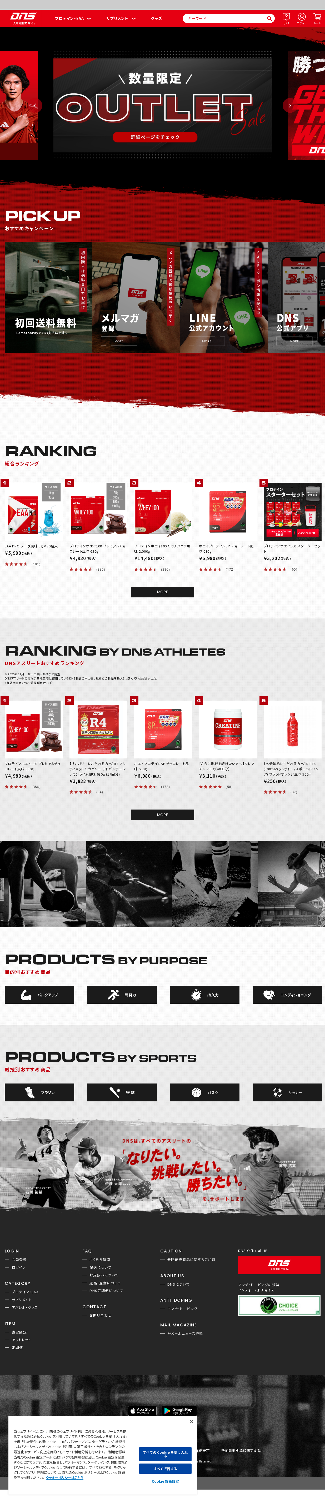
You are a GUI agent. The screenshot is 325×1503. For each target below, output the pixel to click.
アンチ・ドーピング (182, 1308)
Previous (34, 105)
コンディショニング (296, 994)
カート (317, 23)
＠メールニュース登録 (185, 1333)
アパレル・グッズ (25, 1307)
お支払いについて (103, 1274)
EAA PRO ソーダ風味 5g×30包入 (31, 545)
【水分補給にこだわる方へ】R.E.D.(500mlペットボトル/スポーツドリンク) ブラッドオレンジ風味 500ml (291, 769)
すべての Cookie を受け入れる (165, 1454)
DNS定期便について (106, 1290)
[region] (102, 1455)
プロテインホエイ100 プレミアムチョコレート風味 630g (97, 548)
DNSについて (178, 1284)
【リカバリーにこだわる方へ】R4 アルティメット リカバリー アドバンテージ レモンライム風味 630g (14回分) (97, 769)
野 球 (130, 1092)
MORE (162, 592)
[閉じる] (191, 1421)
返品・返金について (105, 1282)
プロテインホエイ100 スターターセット (292, 548)
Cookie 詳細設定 (165, 1481)
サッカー (296, 1092)
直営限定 (19, 1332)
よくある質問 (99, 1259)
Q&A (286, 23)
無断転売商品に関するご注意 (191, 1259)
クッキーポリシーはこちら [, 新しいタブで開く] (64, 1477)
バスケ (213, 1092)
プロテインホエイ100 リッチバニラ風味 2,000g (162, 548)
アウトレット (21, 1339)
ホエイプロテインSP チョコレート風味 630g (226, 548)
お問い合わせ (100, 1315)
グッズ (156, 18)
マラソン (48, 1092)
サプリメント (117, 18)
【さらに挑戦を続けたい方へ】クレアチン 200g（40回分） (226, 766)
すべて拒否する (165, 1468)
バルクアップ (47, 994)
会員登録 (19, 1259)
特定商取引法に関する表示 (242, 1450)
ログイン (302, 23)
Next (290, 105)
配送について (100, 1267)
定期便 (17, 1347)
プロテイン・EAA (69, 18)
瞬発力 (130, 994)
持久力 (213, 994)
